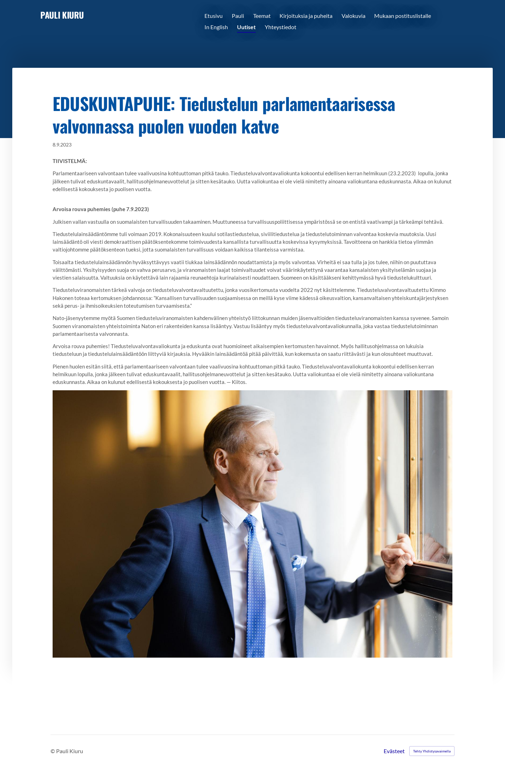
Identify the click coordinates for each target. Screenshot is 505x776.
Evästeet (394, 751)
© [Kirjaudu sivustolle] (53, 751)
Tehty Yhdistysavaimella (432, 751)
